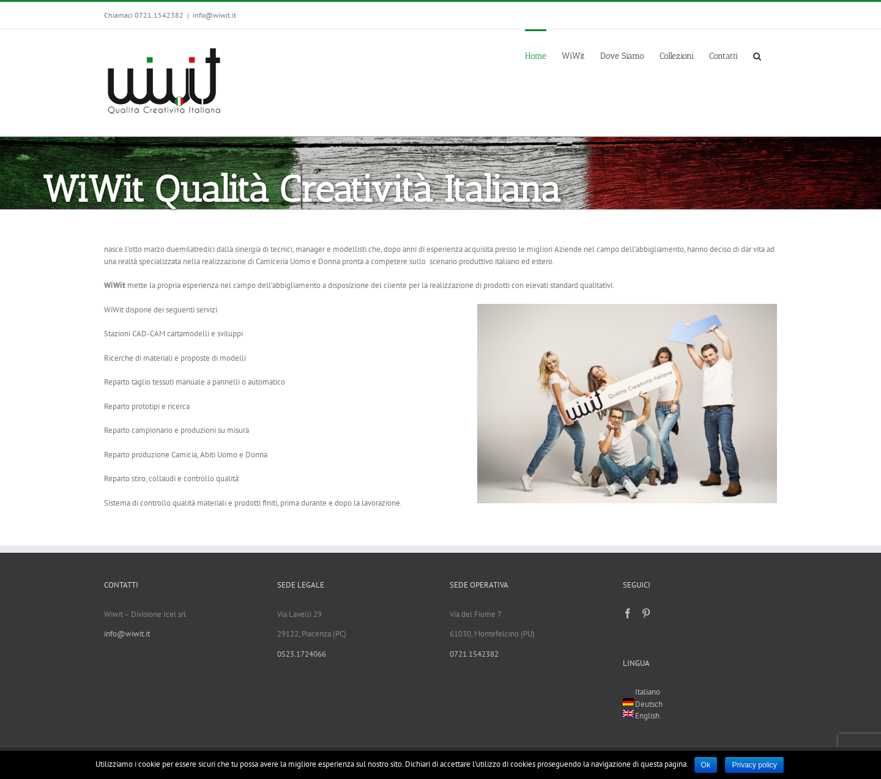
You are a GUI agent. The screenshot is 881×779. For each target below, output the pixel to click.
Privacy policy (754, 765)
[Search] (757, 55)
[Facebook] (628, 613)
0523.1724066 (301, 654)
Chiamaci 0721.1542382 (144, 15)
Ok (705, 765)
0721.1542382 (474, 654)
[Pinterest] (646, 613)
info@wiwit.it (214, 15)
